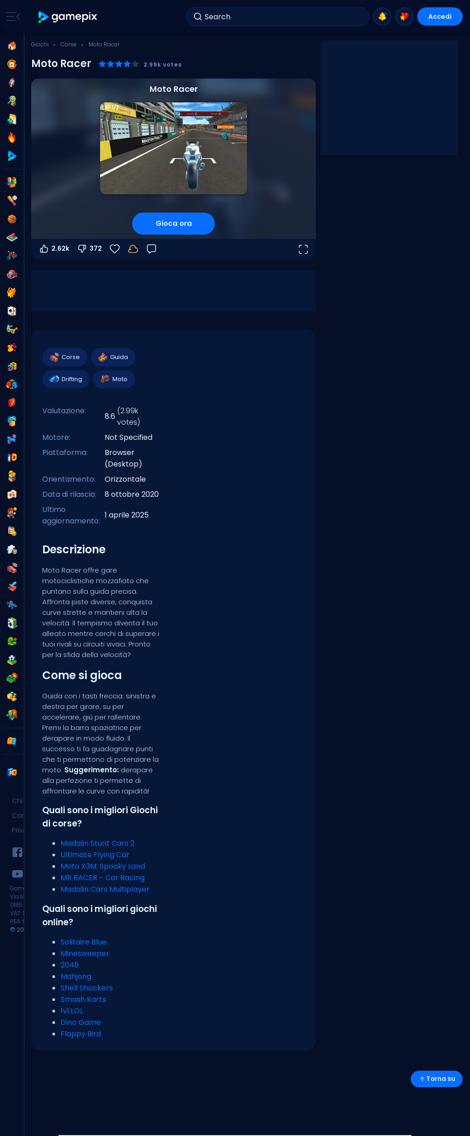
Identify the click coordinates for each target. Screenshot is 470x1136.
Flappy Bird (81, 1034)
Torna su (436, 1078)
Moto (114, 379)
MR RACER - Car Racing (103, 877)
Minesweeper (85, 953)
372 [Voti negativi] (89, 248)
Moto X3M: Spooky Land (103, 866)
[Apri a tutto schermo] (302, 248)
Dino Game (81, 1022)
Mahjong (76, 976)
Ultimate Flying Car (95, 854)
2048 (70, 965)
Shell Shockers (87, 988)
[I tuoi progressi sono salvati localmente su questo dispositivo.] (133, 248)
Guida (112, 357)
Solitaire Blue (83, 942)
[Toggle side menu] (11, 16)
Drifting (65, 379)
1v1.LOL (72, 1011)
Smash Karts (83, 999)
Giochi (40, 44)
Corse (69, 44)
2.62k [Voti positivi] (54, 248)
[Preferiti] (114, 248)
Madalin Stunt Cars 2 (97, 843)
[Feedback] (151, 248)
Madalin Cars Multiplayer (105, 889)
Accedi (440, 16)
